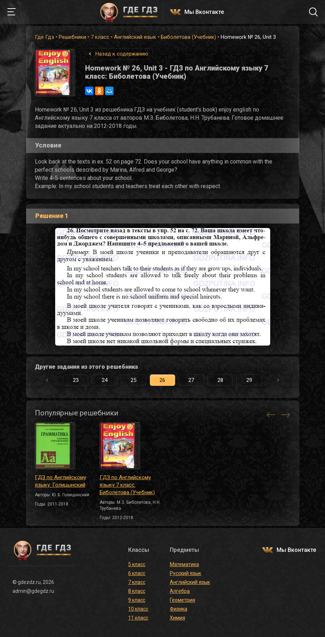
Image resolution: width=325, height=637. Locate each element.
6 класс (136, 573)
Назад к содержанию (121, 54)
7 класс (100, 37)
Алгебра (180, 591)
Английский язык (135, 37)
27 (191, 380)
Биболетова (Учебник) (188, 37)
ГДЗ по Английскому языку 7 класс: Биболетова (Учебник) (127, 485)
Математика (184, 564)
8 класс (136, 591)
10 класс (138, 609)
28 (220, 380)
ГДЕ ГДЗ (129, 12)
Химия (177, 618)
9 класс (136, 600)
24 (105, 380)
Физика (178, 609)
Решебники (72, 37)
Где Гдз (44, 37)
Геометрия (182, 600)
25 (133, 380)
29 (249, 380)
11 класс (138, 618)
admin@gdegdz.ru (33, 591)
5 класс (136, 564)
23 (76, 380)
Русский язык (185, 573)
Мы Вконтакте (204, 12)
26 (162, 380)
